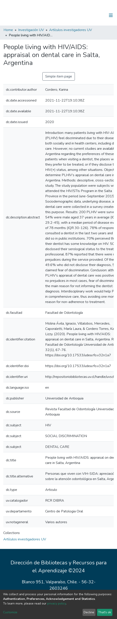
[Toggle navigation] (111, 15)
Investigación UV (31, 30)
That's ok (104, 612)
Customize (10, 612)
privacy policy (56, 603)
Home (8, 30)
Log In (97, 15)
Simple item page (58, 76)
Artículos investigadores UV (70, 30)
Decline (89, 612)
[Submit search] (88, 15)
